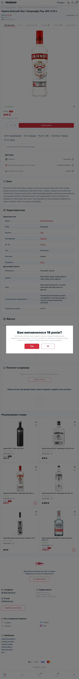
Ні (48, 346)
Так (32, 346)
